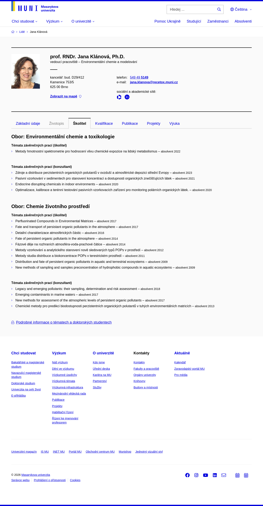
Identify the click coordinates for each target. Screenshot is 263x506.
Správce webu (20, 480)
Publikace (130, 123)
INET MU (59, 451)
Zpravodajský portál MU (189, 368)
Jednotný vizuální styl (149, 451)
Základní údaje (28, 123)
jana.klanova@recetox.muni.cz (154, 82)
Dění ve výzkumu (63, 368)
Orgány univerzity (145, 375)
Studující (194, 21)
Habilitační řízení (62, 412)
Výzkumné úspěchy (64, 375)
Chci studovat (23, 353)
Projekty (153, 123)
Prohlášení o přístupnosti (50, 480)
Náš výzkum (60, 362)
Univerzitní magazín (24, 451)
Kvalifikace (104, 123)
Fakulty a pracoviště (146, 368)
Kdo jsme (99, 362)
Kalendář (180, 362)
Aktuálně (182, 353)
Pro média (180, 375)
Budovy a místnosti (146, 387)
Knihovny (139, 381)
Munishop (125, 451)
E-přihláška (18, 395)
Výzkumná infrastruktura (67, 387)
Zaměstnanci (217, 21)
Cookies (75, 480)
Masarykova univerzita (35, 474)
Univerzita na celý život (26, 389)
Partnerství (100, 381)
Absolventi (243, 21)
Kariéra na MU (102, 375)
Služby (97, 387)
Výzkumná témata (63, 381)
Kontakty (139, 362)
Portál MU (75, 451)
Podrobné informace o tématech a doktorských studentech (61, 322)
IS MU (45, 451)
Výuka (174, 123)
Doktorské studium (23, 383)
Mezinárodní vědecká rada (69, 393)
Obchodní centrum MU (100, 451)
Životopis (56, 123)
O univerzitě (103, 353)
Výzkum (59, 353)
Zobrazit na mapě (65, 96)
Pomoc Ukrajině (168, 21)
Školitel (79, 123)
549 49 (139, 77)
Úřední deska (101, 368)
